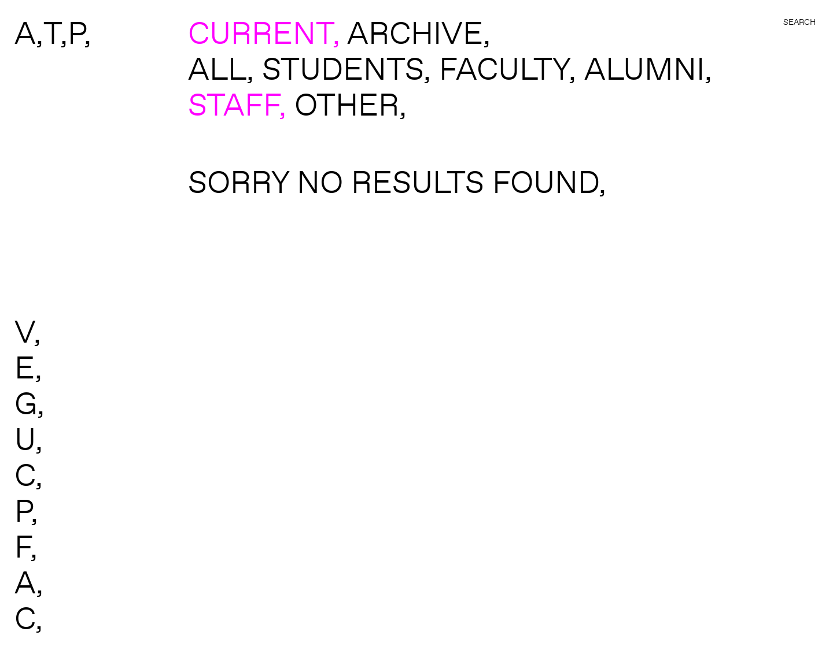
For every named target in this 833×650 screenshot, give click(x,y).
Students (342, 68)
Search (799, 22)
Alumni (644, 68)
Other (346, 104)
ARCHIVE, (419, 32)
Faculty (504, 68)
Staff (233, 104)
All (217, 68)
